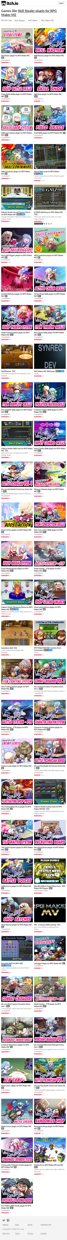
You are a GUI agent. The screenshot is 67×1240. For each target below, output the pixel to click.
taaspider (4, 376)
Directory (6, 1233)
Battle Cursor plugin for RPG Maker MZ (16, 1126)
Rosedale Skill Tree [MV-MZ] (12, 963)
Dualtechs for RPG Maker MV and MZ (48, 1165)
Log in (61, 3)
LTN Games (38, 178)
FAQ (17, 1225)
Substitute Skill (7, 648)
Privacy (30, 1233)
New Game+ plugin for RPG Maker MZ (16, 1086)
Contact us (45, 1225)
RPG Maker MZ (47, 20)
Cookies (43, 1233)
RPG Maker (32, 20)
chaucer (3, 970)
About (5, 1225)
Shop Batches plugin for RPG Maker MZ (16, 925)
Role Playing (19, 20)
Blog (30, 1225)
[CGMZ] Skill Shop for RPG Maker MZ (48, 212)
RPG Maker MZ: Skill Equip (44, 371)
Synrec (36, 373)
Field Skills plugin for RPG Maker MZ (48, 133)
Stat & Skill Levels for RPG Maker (46, 171)
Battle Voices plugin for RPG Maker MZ (16, 886)
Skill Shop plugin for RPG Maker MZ (48, 94)
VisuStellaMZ (5, 60)
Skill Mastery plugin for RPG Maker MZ (49, 56)
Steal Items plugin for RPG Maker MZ (15, 56)
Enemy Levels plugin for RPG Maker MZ (16, 766)
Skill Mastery (6, 371)
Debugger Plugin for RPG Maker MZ (48, 963)
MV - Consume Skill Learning (45, 925)
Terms (17, 1233)
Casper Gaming (39, 219)
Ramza (36, 929)
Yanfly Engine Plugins (41, 890)
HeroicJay (37, 1171)
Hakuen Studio (6, 219)
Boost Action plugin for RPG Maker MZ (16, 530)
